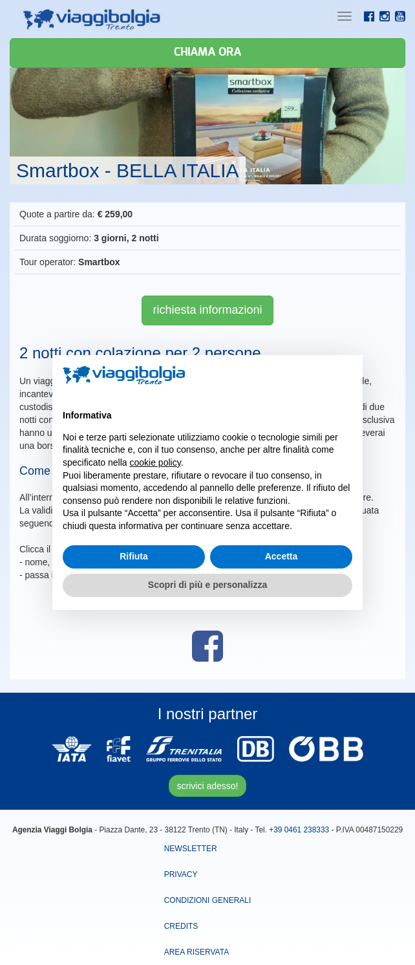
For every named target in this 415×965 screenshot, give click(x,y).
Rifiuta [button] (134, 556)
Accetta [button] (281, 556)
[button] (345, 375)
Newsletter (190, 848)
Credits (181, 926)
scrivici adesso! (208, 786)
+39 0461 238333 (299, 829)
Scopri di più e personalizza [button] (207, 585)
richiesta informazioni (207, 309)
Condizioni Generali (207, 900)
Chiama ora (207, 52)
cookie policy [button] (155, 462)
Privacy (181, 874)
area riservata (196, 952)
